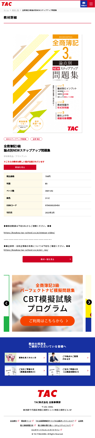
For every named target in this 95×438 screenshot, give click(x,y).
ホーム (6, 10)
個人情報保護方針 (26, 425)
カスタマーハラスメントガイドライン (45, 430)
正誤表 (80, 421)
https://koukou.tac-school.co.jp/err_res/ (26, 249)
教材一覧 (15, 10)
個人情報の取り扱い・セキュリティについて (54, 425)
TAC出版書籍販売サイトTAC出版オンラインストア (55, 421)
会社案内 (13, 421)
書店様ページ (26, 421)
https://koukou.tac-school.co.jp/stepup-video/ (29, 232)
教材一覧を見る (47, 259)
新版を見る (20, 167)
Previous (7, 303)
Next (89, 302)
